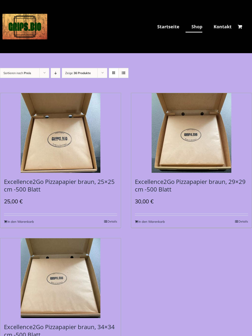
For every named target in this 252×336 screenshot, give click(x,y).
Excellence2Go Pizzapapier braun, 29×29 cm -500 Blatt (190, 185)
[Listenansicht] (123, 73)
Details (112, 221)
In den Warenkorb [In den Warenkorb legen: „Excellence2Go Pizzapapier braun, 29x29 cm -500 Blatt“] (151, 222)
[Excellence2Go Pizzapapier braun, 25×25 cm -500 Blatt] (60, 133)
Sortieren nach (17, 73)
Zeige (78, 73)
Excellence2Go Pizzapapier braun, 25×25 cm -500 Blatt (59, 185)
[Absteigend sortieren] (55, 73)
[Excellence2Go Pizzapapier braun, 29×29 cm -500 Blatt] (191, 133)
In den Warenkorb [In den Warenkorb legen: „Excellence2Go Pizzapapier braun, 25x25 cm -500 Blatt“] (20, 222)
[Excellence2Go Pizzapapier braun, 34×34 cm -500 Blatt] (60, 278)
